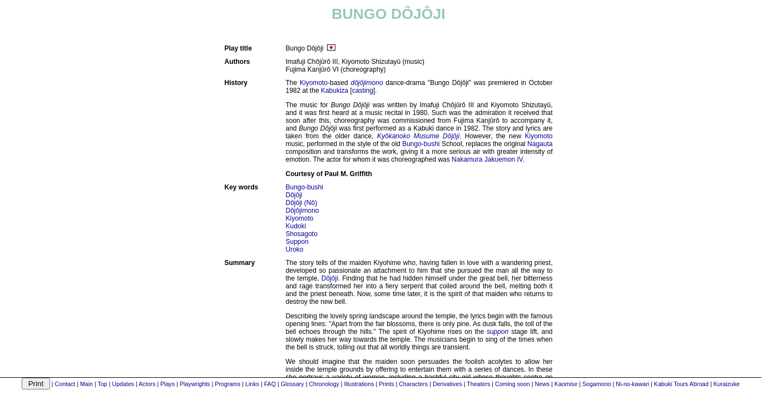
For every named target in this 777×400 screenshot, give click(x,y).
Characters (413, 384)
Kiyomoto (314, 83)
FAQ (270, 384)
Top (102, 384)
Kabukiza (334, 90)
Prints (386, 384)
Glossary (292, 384)
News (542, 384)
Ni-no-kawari (632, 384)
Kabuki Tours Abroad (681, 384)
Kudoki (296, 226)
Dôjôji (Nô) (302, 203)
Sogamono (596, 384)
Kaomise (566, 384)
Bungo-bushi (420, 144)
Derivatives (447, 384)
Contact (65, 384)
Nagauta (539, 144)
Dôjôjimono (302, 210)
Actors (146, 384)
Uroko (295, 249)
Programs (227, 384)
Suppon (297, 242)
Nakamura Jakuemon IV (487, 159)
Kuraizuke (727, 384)
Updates (123, 384)
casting (362, 90)
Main (86, 384)
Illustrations (359, 384)
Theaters (478, 384)
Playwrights (195, 384)
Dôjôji (294, 195)
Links (252, 384)
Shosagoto (302, 234)
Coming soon (512, 384)
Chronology (324, 384)
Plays (167, 384)
